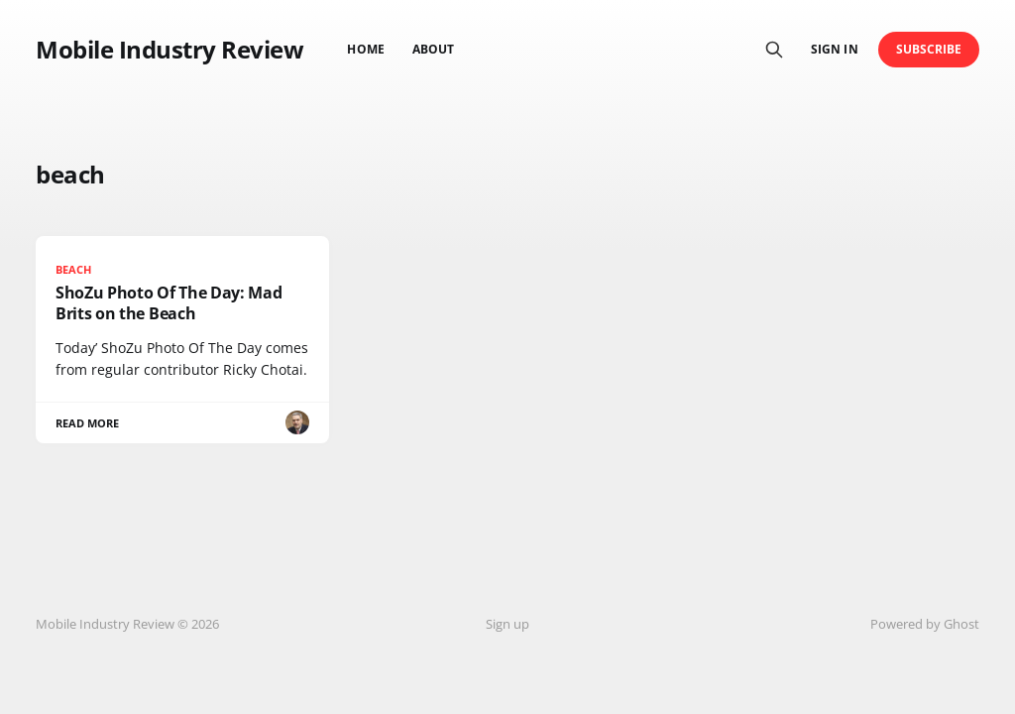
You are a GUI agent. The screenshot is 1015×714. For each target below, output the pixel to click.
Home (365, 49)
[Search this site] (774, 49)
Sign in (834, 49)
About (433, 49)
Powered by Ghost (924, 624)
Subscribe (929, 49)
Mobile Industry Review (169, 49)
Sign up (507, 624)
